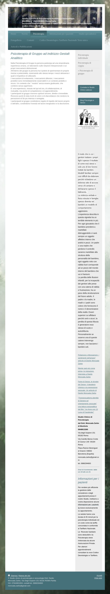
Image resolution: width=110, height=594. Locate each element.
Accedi (99, 575)
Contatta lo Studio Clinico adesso (87, 88)
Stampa (13, 576)
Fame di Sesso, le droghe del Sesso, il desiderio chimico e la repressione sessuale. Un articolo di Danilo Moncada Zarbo (88, 387)
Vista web (98, 578)
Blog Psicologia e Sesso (87, 101)
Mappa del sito (24, 576)
